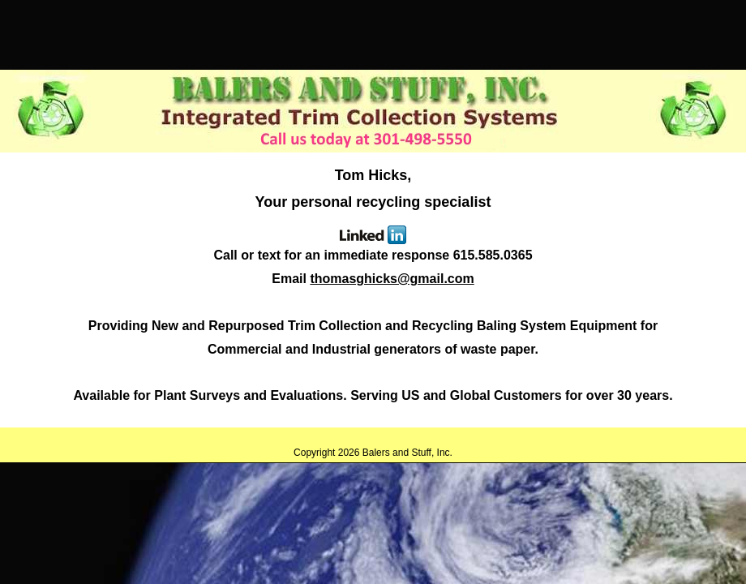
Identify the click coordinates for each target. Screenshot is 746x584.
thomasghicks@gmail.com (392, 279)
